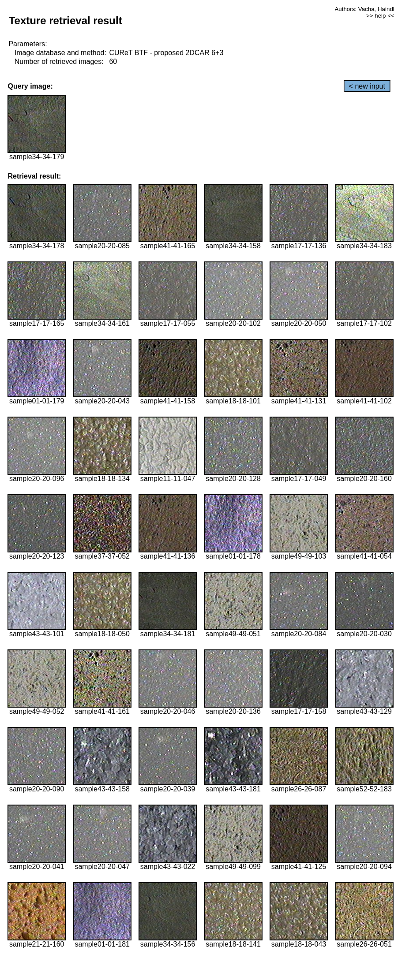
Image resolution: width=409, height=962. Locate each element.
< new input (367, 86)
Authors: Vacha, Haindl (364, 9)
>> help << (380, 15)
